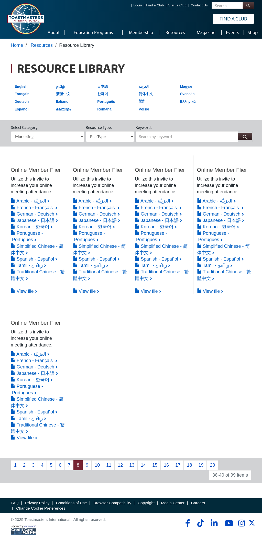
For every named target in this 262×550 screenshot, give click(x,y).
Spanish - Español (32, 259)
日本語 (102, 86)
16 (166, 465)
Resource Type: (99, 127)
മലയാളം (63, 109)
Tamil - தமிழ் (27, 265)
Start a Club (177, 5)
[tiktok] (200, 523)
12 (120, 465)
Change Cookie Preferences (40, 508)
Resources (42, 45)
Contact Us (199, 5)
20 (212, 465)
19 (200, 465)
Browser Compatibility (112, 503)
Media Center (172, 503)
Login (138, 5)
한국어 (102, 94)
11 (108, 465)
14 (143, 465)
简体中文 (146, 94)
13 (131, 465)
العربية (144, 86)
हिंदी (141, 101)
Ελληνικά (188, 101)
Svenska (187, 94)
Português (106, 101)
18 (189, 465)
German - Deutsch (32, 214)
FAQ (15, 503)
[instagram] (241, 523)
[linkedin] (214, 523)
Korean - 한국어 (30, 226)
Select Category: (24, 127)
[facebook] (187, 523)
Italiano (62, 101)
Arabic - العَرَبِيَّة (28, 201)
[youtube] (228, 523)
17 (177, 465)
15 (154, 465)
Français (22, 94)
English (21, 86)
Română (104, 109)
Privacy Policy (37, 503)
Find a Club (155, 5)
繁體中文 (63, 94)
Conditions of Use (71, 503)
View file (22, 291)
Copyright (146, 503)
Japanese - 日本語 (32, 220)
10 (97, 465)
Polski (144, 109)
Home (17, 45)
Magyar (186, 86)
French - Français (32, 207)
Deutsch (22, 101)
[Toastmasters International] (25, 18)
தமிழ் (60, 86)
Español (21, 109)
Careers (198, 503)
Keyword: (144, 127)
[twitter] (252, 524)
